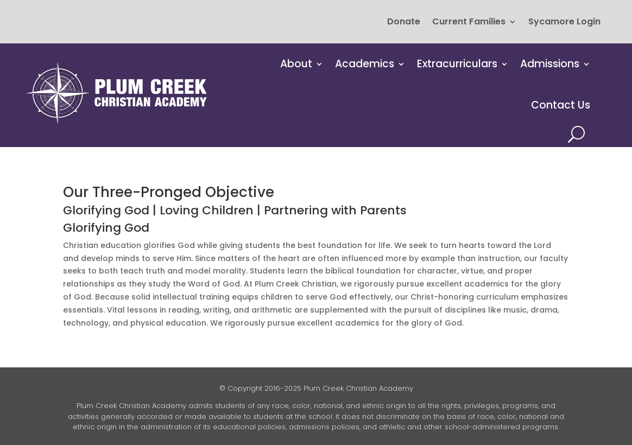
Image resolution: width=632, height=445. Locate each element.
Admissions (549, 63)
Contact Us (560, 105)
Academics (364, 63)
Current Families (468, 23)
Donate (403, 23)
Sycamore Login (564, 23)
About (296, 63)
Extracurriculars (457, 63)
